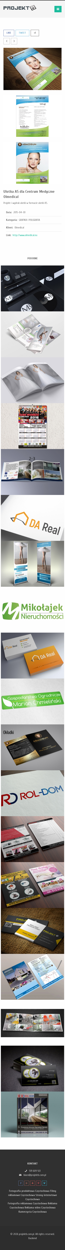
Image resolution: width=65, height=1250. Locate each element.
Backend (32, 1238)
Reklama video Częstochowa (40, 1207)
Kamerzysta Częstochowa (33, 1211)
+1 (35, 33)
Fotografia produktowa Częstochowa (29, 1191)
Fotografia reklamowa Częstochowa (27, 1203)
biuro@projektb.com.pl (35, 1175)
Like (9, 33)
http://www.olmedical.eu (25, 235)
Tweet (22, 33)
